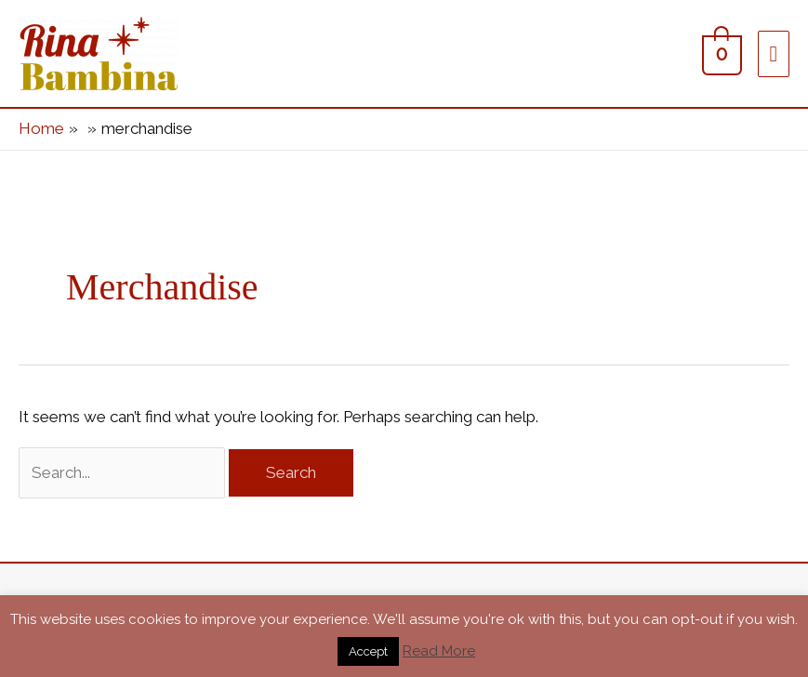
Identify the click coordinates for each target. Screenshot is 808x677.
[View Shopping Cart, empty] (719, 53)
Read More (439, 651)
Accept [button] (368, 651)
